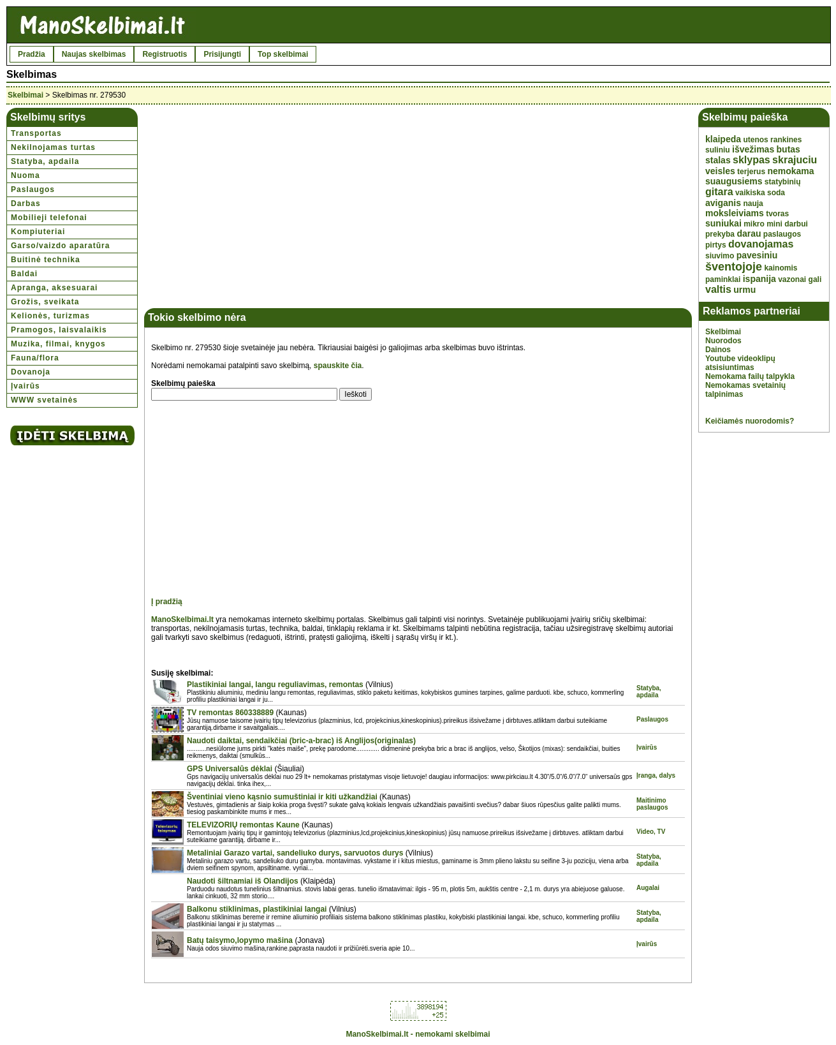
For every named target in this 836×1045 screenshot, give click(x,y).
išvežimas (753, 149)
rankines (786, 139)
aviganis (723, 203)
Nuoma (25, 175)
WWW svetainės (44, 400)
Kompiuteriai (38, 231)
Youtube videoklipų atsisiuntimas (740, 363)
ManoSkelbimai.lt (182, 619)
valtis (718, 289)
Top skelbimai (283, 54)
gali (815, 279)
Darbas (26, 203)
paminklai (722, 279)
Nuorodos (723, 340)
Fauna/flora (35, 357)
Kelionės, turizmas (50, 315)
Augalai (647, 887)
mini (774, 223)
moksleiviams (734, 213)
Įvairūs (25, 386)
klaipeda (723, 139)
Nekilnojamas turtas (53, 147)
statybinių (783, 181)
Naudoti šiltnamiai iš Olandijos (242, 881)
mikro (754, 223)
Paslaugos (33, 189)
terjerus (751, 171)
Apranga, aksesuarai (54, 287)
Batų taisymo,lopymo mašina (240, 940)
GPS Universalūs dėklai (229, 768)
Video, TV (650, 831)
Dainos (718, 349)
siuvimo (719, 255)
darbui (796, 223)
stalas (718, 160)
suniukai (723, 223)
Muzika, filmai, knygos (58, 343)
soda (776, 192)
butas (788, 149)
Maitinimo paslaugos (652, 804)
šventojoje (733, 266)
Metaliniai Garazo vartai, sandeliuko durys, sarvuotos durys (295, 853)
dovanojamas (760, 244)
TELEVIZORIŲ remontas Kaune (243, 824)
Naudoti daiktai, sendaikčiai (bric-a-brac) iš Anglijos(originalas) (301, 740)
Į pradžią (166, 601)
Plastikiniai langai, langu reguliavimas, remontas (275, 684)
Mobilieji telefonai (49, 217)
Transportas (36, 133)
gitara (719, 191)
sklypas (751, 159)
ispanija (759, 279)
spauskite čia (338, 365)
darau (749, 233)
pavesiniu (757, 255)
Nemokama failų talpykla (750, 376)
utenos (755, 139)
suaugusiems (733, 181)
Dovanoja (30, 371)
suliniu (717, 149)
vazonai (792, 279)
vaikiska (750, 192)
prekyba (720, 234)
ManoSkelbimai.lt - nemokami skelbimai (418, 1034)
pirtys (715, 245)
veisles (720, 171)
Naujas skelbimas (94, 54)
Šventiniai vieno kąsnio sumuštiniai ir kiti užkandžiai (282, 796)
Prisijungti (222, 54)
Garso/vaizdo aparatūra (60, 245)
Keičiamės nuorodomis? (749, 421)
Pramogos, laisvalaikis (59, 329)
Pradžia (31, 54)
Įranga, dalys (655, 775)
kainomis (780, 267)
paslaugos (782, 234)
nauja (753, 203)
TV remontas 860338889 (230, 712)
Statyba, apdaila (45, 161)
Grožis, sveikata (45, 301)
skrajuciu (794, 159)
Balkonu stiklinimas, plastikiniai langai (256, 909)
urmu (744, 290)
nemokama (790, 171)
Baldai (24, 273)
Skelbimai (25, 95)
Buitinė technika (45, 259)
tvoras (777, 213)
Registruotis (164, 54)
